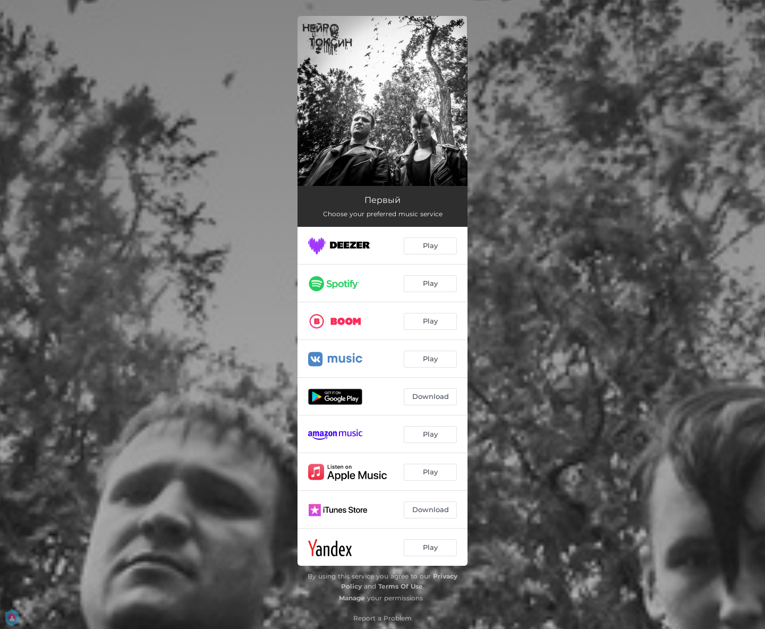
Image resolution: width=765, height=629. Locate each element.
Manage (352, 598)
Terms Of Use (400, 586)
